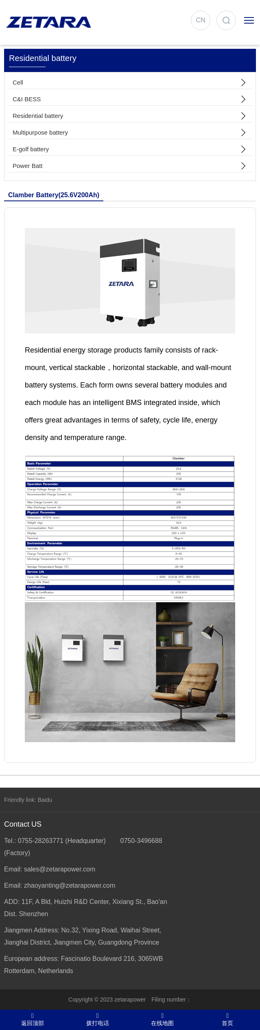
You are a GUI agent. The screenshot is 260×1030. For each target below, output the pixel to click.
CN (200, 20)
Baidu (44, 800)
